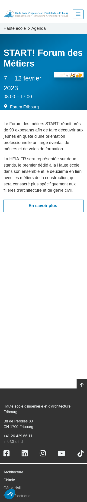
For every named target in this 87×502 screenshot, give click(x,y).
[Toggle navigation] (78, 14)
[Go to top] (82, 385)
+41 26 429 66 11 (17, 436)
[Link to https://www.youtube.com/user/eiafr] (61, 453)
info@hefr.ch (13, 442)
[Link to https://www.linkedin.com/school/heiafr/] (25, 453)
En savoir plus (43, 205)
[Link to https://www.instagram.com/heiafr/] (43, 453)
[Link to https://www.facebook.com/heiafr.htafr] (6, 453)
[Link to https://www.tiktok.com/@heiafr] (80, 453)
